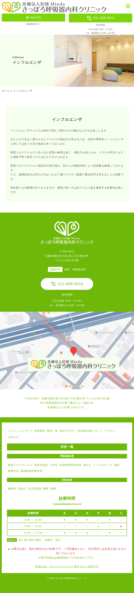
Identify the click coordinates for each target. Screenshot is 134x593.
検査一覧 (52, 430)
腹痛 (53, 488)
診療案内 (39, 430)
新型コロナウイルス (20, 464)
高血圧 (22, 488)
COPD (54, 464)
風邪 (117, 464)
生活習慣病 (35, 488)
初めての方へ (68, 430)
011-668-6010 (101, 18)
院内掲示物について (90, 430)
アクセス (109, 430)
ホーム (6, 90)
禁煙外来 (13, 471)
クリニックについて (20, 430)
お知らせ (13, 437)
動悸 (46, 488)
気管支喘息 (41, 464)
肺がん (87, 464)
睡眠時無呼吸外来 (32, 471)
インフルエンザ (102, 464)
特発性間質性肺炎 (70, 464)
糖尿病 (12, 488)
